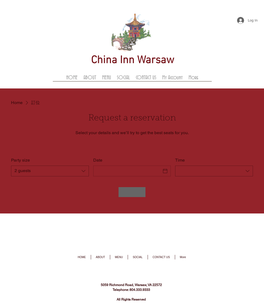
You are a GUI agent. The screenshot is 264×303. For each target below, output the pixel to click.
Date (97, 160)
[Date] (127, 171)
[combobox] (50, 171)
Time (180, 160)
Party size (20, 160)
